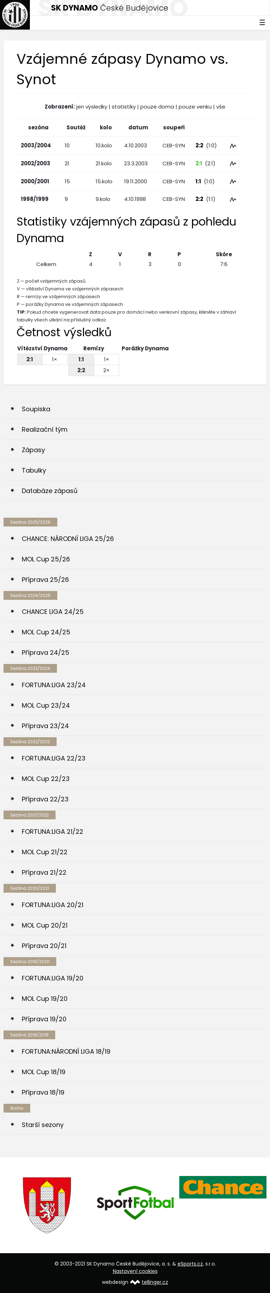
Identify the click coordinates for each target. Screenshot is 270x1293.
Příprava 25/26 (45, 579)
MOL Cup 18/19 (43, 1071)
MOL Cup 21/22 (45, 852)
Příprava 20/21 (44, 945)
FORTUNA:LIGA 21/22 (52, 831)
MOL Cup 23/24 (46, 705)
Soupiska (36, 409)
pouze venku (195, 106)
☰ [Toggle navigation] (262, 22)
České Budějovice (109, 7)
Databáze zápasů (50, 490)
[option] (47, 1205)
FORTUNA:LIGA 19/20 (52, 978)
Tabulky (34, 470)
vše (220, 106)
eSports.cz (190, 1263)
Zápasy (33, 449)
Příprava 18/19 (43, 1092)
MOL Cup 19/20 (45, 998)
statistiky (124, 106)
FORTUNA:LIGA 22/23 (53, 758)
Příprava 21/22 (44, 872)
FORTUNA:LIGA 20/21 (52, 904)
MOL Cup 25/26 (46, 559)
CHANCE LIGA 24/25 (53, 611)
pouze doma (157, 106)
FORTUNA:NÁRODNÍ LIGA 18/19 (66, 1051)
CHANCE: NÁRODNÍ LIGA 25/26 (68, 538)
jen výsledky (91, 106)
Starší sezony (43, 1124)
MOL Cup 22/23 (46, 778)
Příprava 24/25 (45, 652)
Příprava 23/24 (45, 725)
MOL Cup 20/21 (45, 925)
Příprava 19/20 (44, 1019)
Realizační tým (45, 429)
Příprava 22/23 (45, 799)
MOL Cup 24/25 (46, 632)
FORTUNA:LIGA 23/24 (54, 685)
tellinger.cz (155, 1282)
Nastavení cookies (135, 1271)
